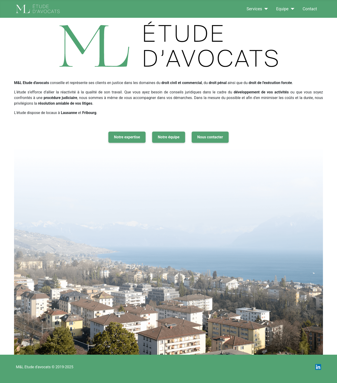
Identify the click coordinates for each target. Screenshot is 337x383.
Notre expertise (127, 137)
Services (254, 9)
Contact (310, 9)
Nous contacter (210, 137)
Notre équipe (168, 137)
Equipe (282, 9)
